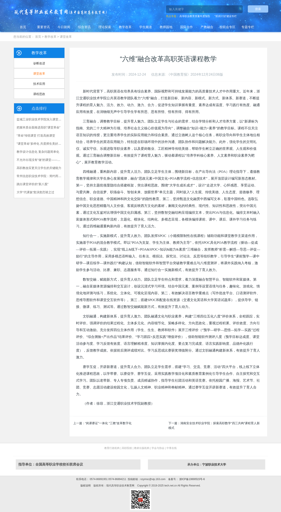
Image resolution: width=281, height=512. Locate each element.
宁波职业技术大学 (214, 464)
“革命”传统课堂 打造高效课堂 (36, 135)
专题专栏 (247, 27)
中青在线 (171, 448)
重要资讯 (43, 27)
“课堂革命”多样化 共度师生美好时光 (40, 143)
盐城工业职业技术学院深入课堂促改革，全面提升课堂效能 (55, 119)
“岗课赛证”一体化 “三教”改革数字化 (108, 423)
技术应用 (39, 83)
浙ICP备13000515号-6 (191, 479)
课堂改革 (66, 36)
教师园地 (166, 27)
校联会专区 (227, 27)
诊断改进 (39, 63)
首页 (23, 27)
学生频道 (145, 27)
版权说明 (85, 485)
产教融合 (207, 27)
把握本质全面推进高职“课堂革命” (38, 127)
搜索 (258, 9)
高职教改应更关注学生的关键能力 (39, 168)
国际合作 (186, 27)
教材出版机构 (141, 448)
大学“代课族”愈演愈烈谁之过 (35, 192)
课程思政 (39, 94)
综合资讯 (84, 27)
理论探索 (104, 27)
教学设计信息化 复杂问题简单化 (38, 151)
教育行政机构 (112, 448)
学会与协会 (158, 448)
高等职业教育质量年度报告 (194, 16)
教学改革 (125, 27)
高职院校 (127, 448)
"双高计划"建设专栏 (225, 16)
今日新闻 (63, 27)
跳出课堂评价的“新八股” (32, 184)
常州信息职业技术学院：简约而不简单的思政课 (48, 176)
